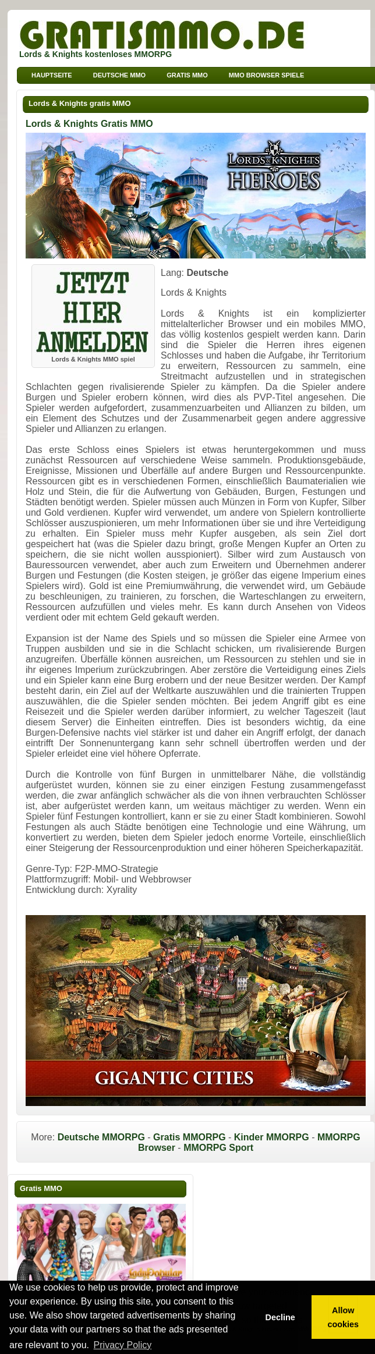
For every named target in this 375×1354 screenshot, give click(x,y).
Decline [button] (280, 1317)
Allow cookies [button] (343, 1317)
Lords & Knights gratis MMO (80, 103)
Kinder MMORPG (271, 1137)
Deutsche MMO (119, 75)
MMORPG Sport (218, 1148)
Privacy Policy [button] (123, 1345)
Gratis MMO (187, 75)
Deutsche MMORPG (101, 1137)
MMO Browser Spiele (267, 75)
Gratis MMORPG (189, 1137)
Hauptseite (51, 75)
